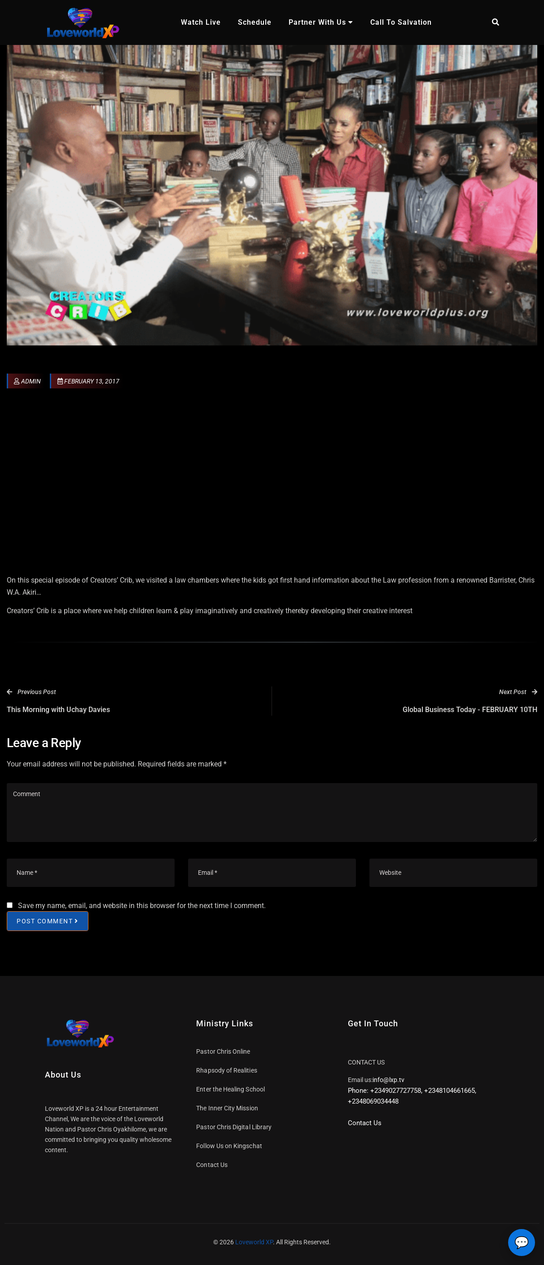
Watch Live (201, 22)
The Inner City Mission (227, 1108)
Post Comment (48, 920)
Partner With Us (321, 22)
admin (27, 381)
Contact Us (212, 1164)
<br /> (272, 484)
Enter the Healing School (230, 1089)
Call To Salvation (401, 22)
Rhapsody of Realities (226, 1070)
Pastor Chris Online (223, 1051)
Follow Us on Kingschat (229, 1145)
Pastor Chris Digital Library (234, 1127)
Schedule (255, 22)
